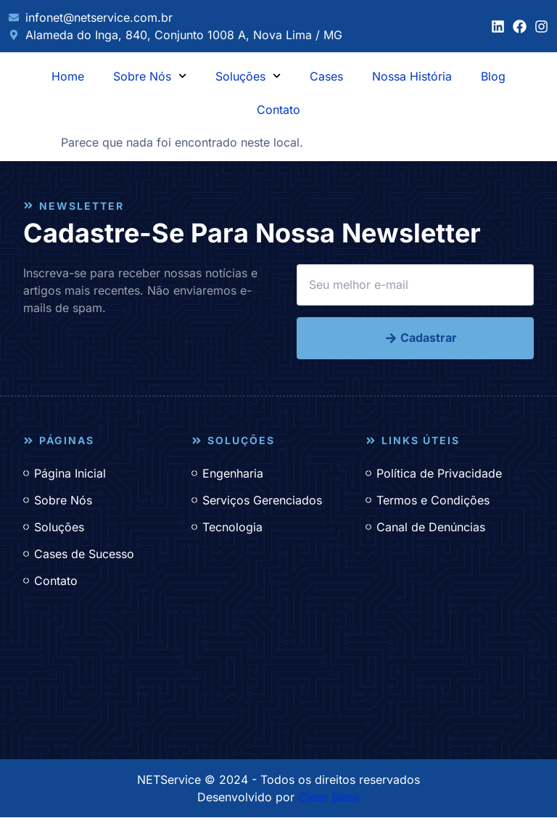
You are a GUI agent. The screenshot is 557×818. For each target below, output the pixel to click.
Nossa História (412, 76)
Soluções (248, 76)
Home (67, 76)
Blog (493, 76)
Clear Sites (329, 797)
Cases (326, 76)
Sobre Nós (149, 76)
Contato (278, 109)
